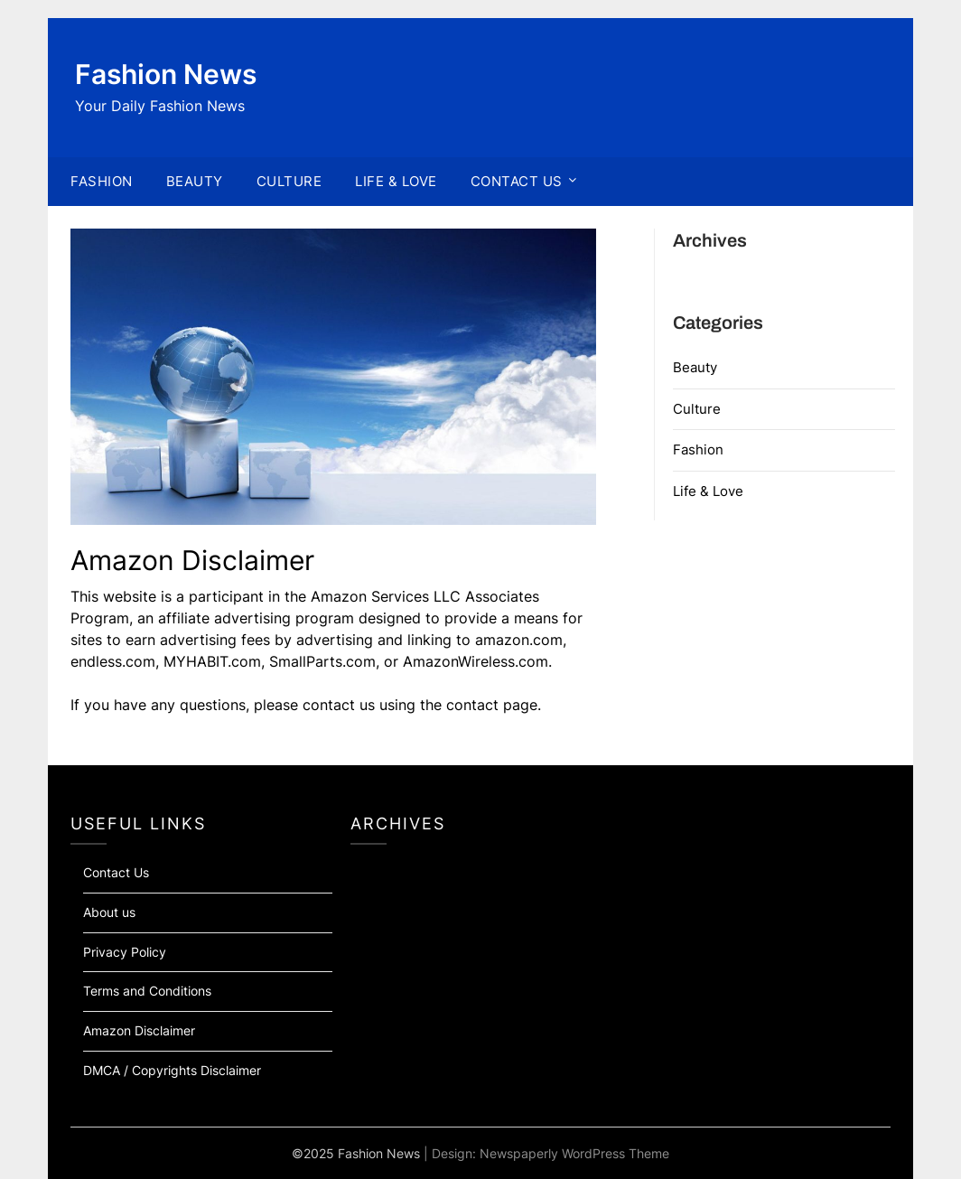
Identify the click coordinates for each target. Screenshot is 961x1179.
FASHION (101, 181)
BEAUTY (194, 181)
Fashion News (166, 74)
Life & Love (708, 491)
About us (109, 912)
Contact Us (116, 872)
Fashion (698, 449)
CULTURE (289, 181)
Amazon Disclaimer (139, 1030)
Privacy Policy (124, 951)
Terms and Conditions (147, 990)
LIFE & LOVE (396, 181)
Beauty (695, 367)
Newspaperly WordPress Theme (574, 1153)
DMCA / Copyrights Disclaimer (172, 1070)
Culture (697, 408)
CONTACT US (517, 181)
